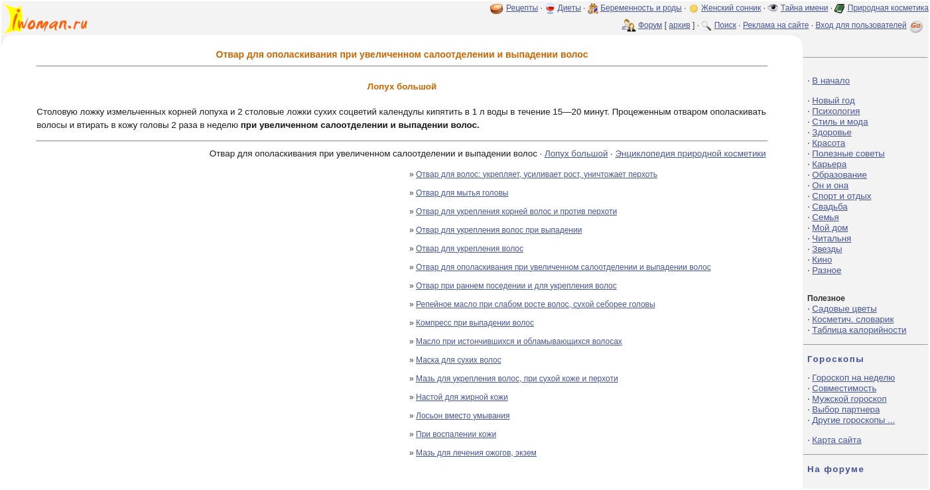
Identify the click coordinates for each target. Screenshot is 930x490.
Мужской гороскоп (849, 399)
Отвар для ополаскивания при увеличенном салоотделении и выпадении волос (563, 267)
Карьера (829, 164)
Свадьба (829, 207)
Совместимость (844, 388)
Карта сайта (836, 440)
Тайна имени (805, 8)
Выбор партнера (846, 409)
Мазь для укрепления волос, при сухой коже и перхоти (517, 378)
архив (679, 25)
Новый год (833, 100)
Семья (825, 217)
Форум (650, 25)
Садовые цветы (844, 309)
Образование (839, 175)
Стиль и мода (840, 122)
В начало (831, 81)
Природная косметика (888, 8)
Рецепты (522, 8)
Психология (836, 111)
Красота (828, 143)
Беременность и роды (641, 8)
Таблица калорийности (859, 330)
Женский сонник (731, 8)
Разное (826, 270)
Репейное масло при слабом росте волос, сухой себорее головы (535, 304)
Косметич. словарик (853, 319)
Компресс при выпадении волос (475, 323)
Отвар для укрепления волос (469, 248)
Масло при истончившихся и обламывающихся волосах (519, 341)
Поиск (725, 25)
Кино (822, 260)
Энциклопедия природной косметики (691, 153)
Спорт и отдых (841, 196)
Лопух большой (576, 153)
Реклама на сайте (776, 25)
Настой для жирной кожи (462, 397)
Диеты (569, 8)
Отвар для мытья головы (462, 193)
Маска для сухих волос (458, 360)
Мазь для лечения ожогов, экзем (476, 453)
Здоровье (832, 132)
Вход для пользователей (870, 25)
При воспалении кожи (456, 434)
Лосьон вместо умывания (462, 415)
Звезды (827, 249)
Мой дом (830, 228)
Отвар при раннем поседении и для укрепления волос (516, 285)
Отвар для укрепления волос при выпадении (499, 230)
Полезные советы (848, 153)
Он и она (830, 185)
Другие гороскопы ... (853, 420)
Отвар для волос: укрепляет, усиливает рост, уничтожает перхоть (536, 174)
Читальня (831, 238)
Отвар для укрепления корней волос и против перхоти (516, 211)
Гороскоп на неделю (853, 378)
